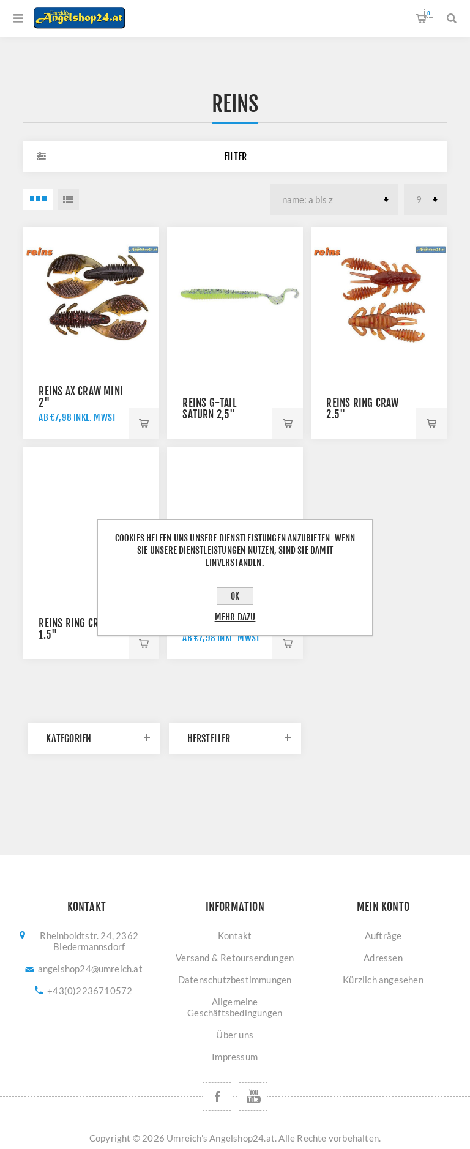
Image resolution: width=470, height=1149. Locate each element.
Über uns (234, 1034)
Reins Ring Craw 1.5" (75, 629)
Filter (235, 157)
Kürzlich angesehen (383, 979)
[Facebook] (217, 1096)
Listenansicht (68, 199)
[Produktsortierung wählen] (334, 199)
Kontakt (235, 935)
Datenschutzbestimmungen (235, 979)
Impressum (235, 1056)
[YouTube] (253, 1096)
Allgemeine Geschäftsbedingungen (234, 1007)
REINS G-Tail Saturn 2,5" (209, 408)
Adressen (383, 957)
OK (235, 596)
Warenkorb (428, 13)
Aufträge (383, 935)
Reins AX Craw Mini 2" (81, 397)
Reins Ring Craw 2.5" (362, 408)
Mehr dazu (235, 617)
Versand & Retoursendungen (235, 957)
